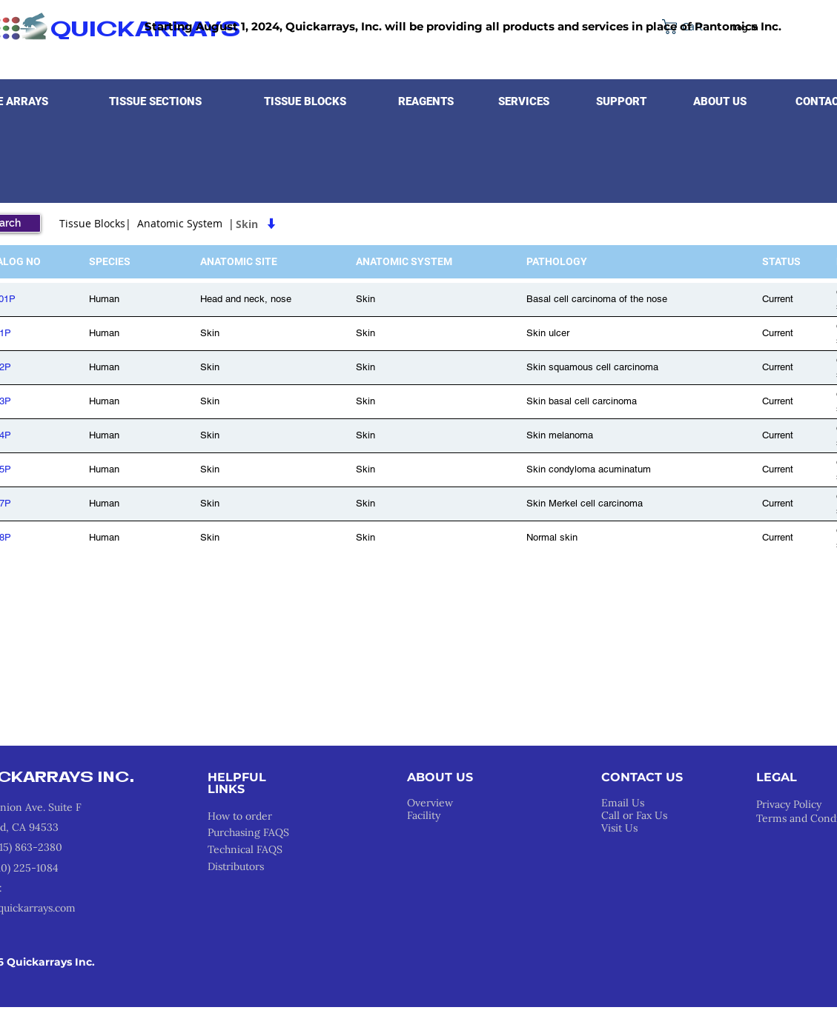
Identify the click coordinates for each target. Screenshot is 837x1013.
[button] (155, 101)
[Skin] (332, 223)
